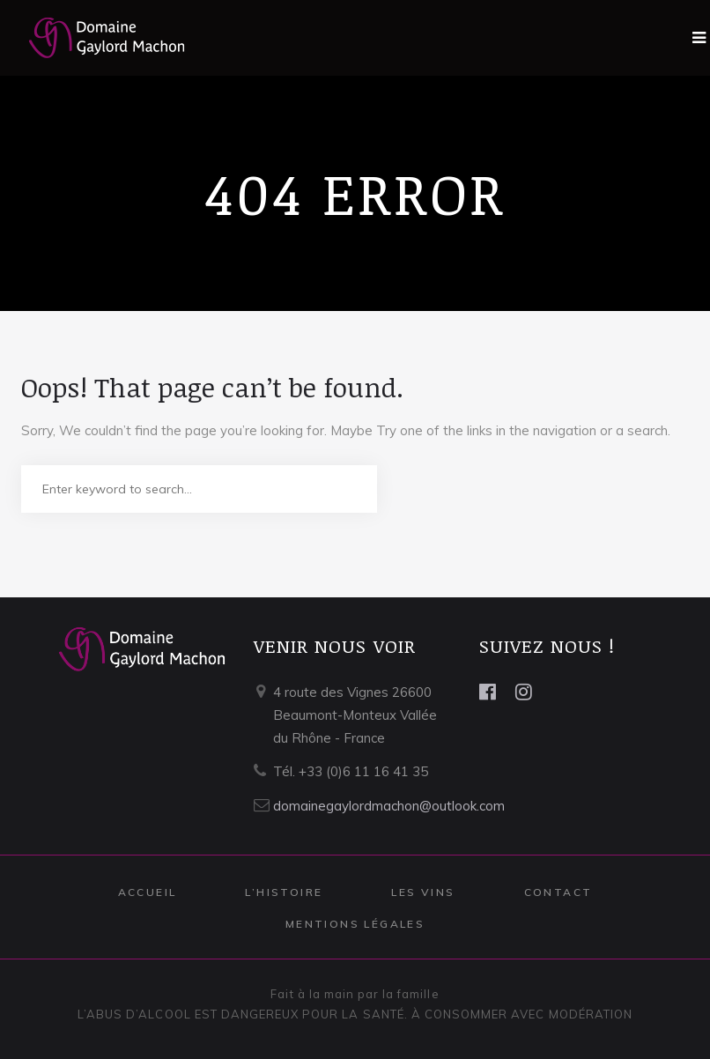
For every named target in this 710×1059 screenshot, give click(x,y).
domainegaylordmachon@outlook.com (389, 805)
